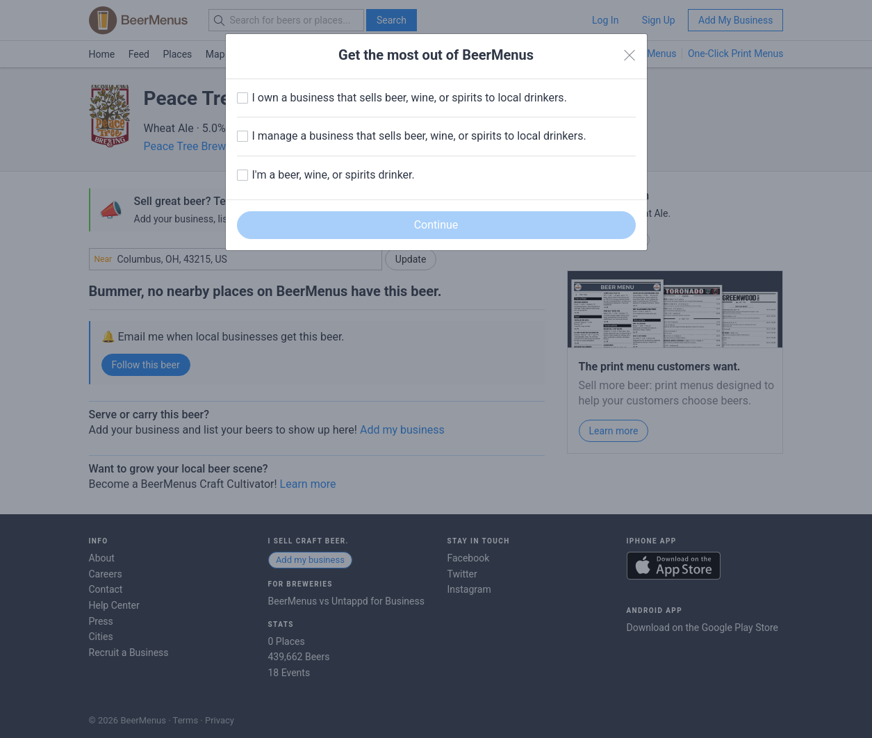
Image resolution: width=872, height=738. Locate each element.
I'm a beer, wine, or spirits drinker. (333, 174)
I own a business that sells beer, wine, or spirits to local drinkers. (409, 97)
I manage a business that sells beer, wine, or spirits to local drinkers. (419, 135)
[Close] (629, 56)
